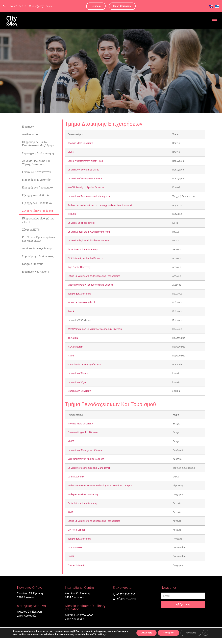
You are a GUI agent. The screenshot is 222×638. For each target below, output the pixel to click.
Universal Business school (81, 222)
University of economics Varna (83, 169)
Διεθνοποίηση (30, 134)
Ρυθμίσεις (191, 632)
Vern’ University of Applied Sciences (86, 187)
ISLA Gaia (73, 338)
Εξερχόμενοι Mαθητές (36, 195)
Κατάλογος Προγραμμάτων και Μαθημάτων (38, 239)
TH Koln (72, 214)
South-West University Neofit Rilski (85, 161)
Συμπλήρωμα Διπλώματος (38, 256)
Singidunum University (79, 391)
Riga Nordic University (79, 267)
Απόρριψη (168, 632)
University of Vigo (77, 382)
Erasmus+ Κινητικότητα (36, 172)
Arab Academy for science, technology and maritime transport (100, 205)
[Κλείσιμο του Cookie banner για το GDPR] (206, 633)
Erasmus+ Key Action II (35, 271)
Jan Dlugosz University (79, 293)
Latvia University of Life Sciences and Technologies (94, 276)
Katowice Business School (81, 302)
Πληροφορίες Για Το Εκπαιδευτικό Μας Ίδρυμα (38, 144)
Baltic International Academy (83, 249)
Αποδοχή (146, 632)
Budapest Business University (83, 494)
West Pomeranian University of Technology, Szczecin (95, 329)
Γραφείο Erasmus (32, 264)
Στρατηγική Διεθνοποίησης (38, 153)
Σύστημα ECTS (31, 229)
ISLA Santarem (75, 346)
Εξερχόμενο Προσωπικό (37, 203)
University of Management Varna (85, 178)
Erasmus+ (28, 126)
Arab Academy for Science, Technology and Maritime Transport (100, 485)
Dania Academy (76, 476)
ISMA (70, 512)
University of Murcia (78, 373)
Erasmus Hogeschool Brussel (83, 432)
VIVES (71, 152)
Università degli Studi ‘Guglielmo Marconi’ (89, 231)
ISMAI (71, 355)
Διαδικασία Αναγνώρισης (37, 248)
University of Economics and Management (89, 196)
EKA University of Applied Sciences (85, 258)
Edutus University (77, 565)
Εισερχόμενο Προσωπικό (37, 187)
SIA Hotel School (76, 529)
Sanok (71, 311)
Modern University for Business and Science (90, 284)
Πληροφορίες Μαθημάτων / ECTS (38, 220)
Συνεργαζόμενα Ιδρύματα (37, 210)
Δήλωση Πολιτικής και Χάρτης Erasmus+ (36, 162)
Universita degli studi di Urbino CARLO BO (89, 240)
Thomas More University (80, 143)
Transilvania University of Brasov (85, 364)
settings (101, 634)
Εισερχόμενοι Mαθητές (36, 179)
